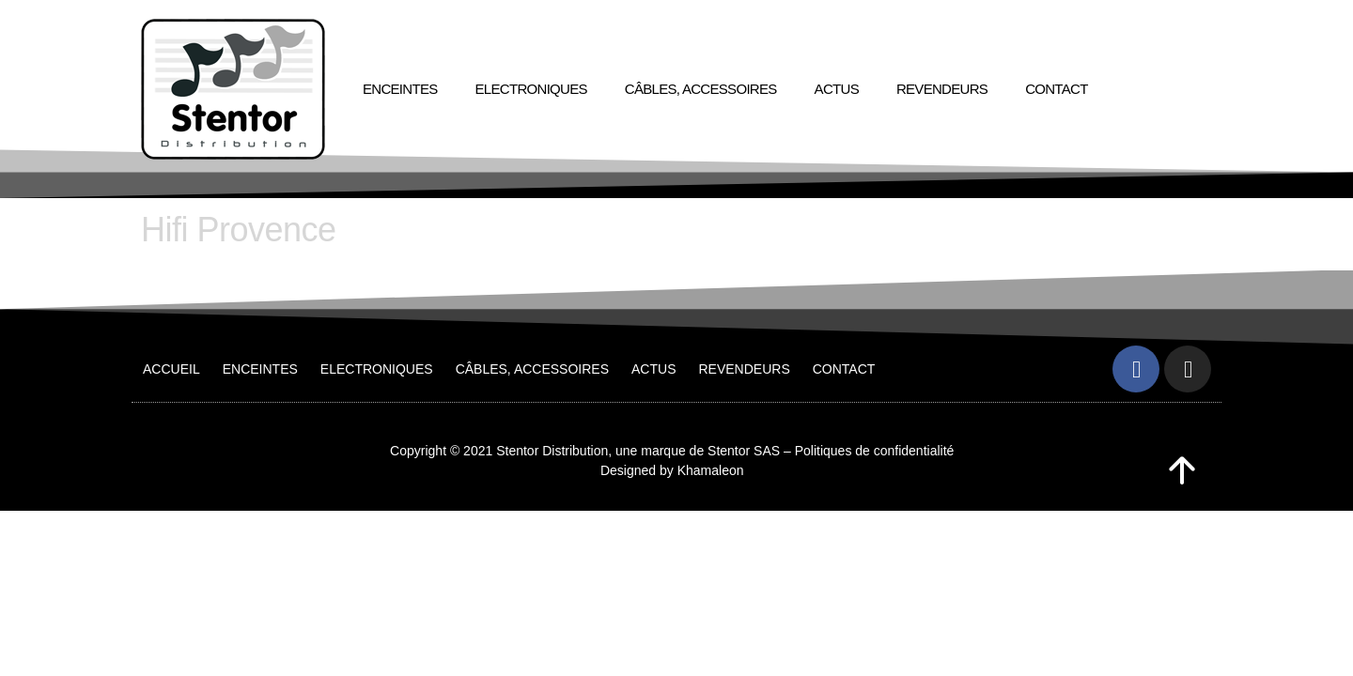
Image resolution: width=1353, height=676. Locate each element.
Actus (837, 89)
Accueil (171, 368)
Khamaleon (710, 470)
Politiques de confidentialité (875, 450)
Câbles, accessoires (701, 89)
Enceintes (400, 89)
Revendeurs (942, 89)
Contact (1056, 89)
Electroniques (531, 89)
